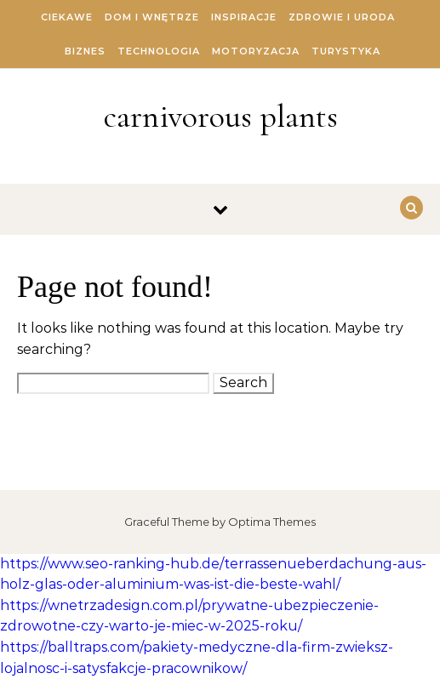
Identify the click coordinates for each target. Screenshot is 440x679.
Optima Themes (272, 521)
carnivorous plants (221, 116)
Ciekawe (67, 17)
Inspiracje (244, 17)
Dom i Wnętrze (152, 17)
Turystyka (345, 51)
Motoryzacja (256, 51)
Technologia (158, 51)
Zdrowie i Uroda (342, 17)
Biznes (85, 51)
